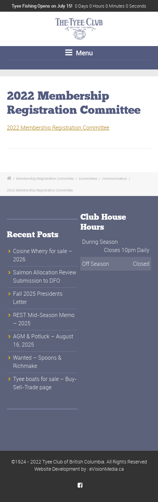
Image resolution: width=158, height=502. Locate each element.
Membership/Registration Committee (45, 178)
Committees (88, 178)
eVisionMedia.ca (106, 469)
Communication (114, 178)
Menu (79, 52)
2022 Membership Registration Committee (58, 127)
